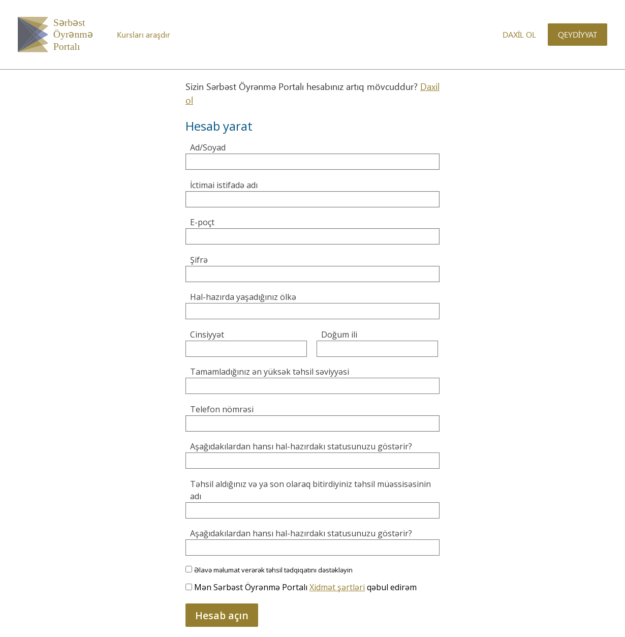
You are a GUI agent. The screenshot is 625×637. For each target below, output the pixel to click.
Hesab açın (221, 615)
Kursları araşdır (143, 34)
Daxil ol (519, 34)
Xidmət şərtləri (337, 587)
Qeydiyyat (577, 34)
